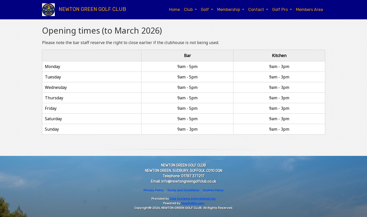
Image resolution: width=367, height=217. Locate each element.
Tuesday (53, 77)
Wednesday (56, 87)
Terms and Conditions (183, 190)
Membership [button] (229, 9)
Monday (52, 66)
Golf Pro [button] (280, 9)
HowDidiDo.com (192, 203)
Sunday (52, 129)
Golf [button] (205, 9)
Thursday (54, 98)
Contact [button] (256, 9)
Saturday (53, 118)
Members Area (309, 9)
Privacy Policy (153, 190)
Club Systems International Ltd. (193, 198)
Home (174, 9)
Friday (51, 108)
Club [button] (189, 9)
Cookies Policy (213, 190)
